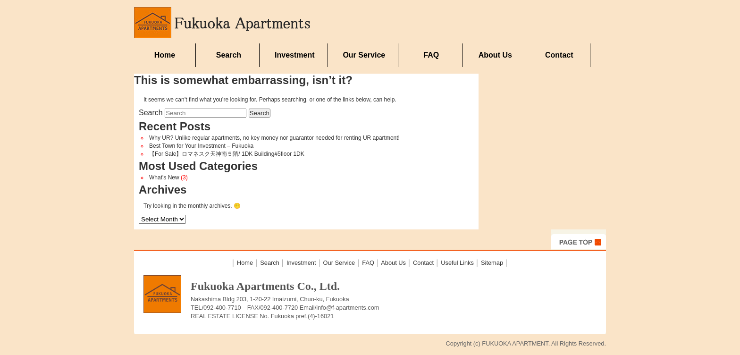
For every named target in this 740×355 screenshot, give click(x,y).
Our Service (364, 55)
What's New (164, 177)
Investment (294, 55)
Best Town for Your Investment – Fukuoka (201, 146)
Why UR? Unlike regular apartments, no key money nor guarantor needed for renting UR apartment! (274, 138)
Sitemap (492, 262)
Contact (559, 55)
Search (228, 55)
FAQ (431, 55)
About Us (495, 55)
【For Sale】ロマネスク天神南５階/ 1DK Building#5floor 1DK (226, 154)
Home (164, 55)
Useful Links (457, 262)
